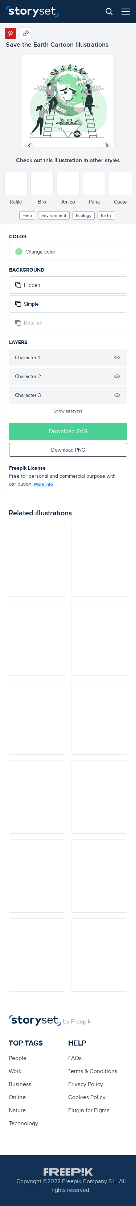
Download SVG (68, 431)
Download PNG (68, 449)
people (17, 1058)
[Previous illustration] (29, 145)
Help (27, 215)
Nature (17, 1110)
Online (17, 1097)
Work (15, 1071)
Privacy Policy (85, 1084)
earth (106, 215)
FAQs (75, 1058)
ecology (83, 215)
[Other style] (16, 183)
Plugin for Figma (89, 1110)
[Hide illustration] (117, 357)
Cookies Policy (87, 1097)
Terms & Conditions (92, 1071)
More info (43, 484)
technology (23, 1123)
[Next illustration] (107, 145)
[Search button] (109, 11)
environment (53, 215)
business (20, 1084)
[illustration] (37, 560)
